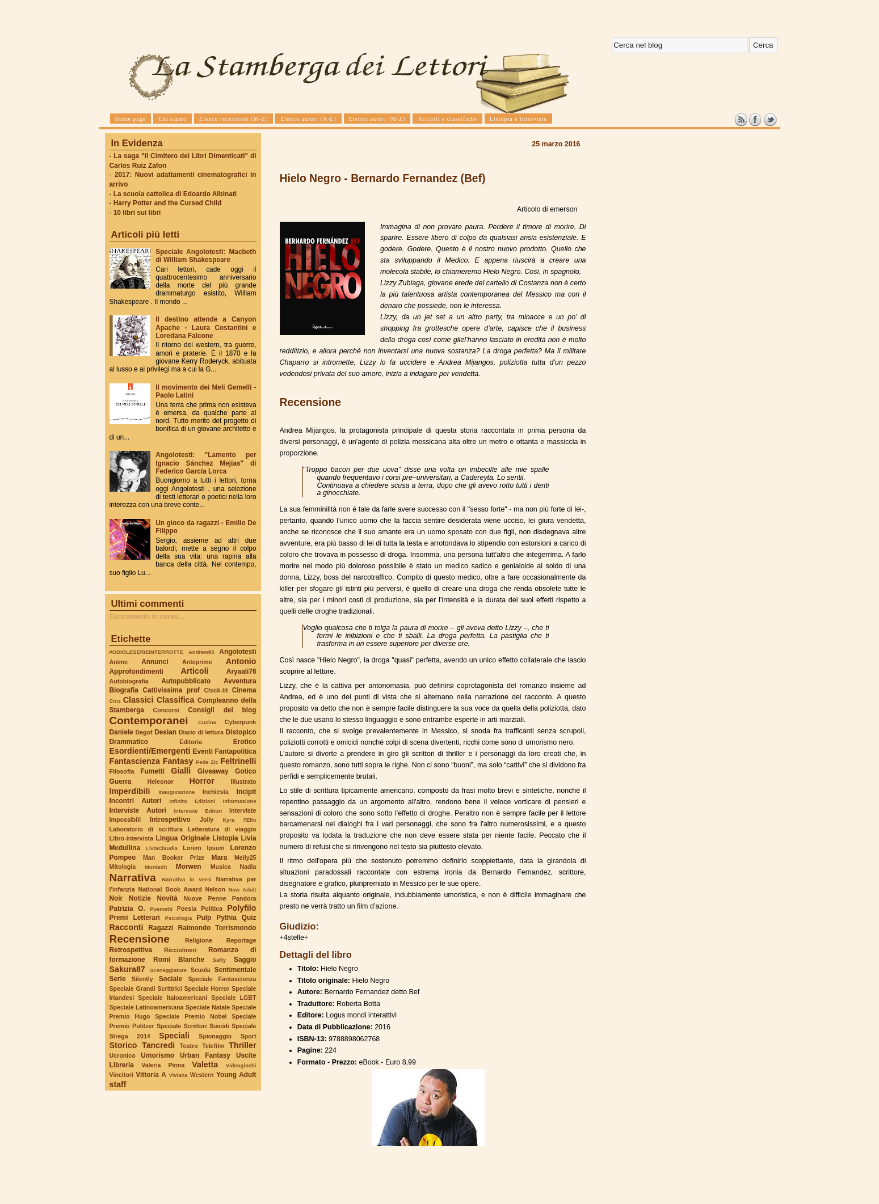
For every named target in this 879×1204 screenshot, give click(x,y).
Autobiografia (129, 681)
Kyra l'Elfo (239, 820)
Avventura (240, 681)
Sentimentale (235, 970)
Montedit (156, 867)
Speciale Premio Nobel (190, 1016)
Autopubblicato (186, 681)
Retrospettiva (131, 950)
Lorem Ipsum (204, 847)
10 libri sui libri (137, 213)
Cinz (115, 701)
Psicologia (178, 918)
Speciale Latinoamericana (147, 1007)
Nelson (215, 889)
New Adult (242, 889)
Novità (167, 898)
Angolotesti (237, 652)
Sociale (170, 979)
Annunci (154, 662)
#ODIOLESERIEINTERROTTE (146, 652)
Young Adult (236, 1075)
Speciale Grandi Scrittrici (146, 988)
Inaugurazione (176, 792)
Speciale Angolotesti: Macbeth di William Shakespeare (205, 256)
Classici (138, 699)
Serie (118, 979)
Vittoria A (151, 1075)
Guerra (121, 781)
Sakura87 (127, 969)
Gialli (181, 770)
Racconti (127, 927)
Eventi (203, 751)
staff (118, 1084)
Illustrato (243, 781)
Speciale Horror (206, 988)
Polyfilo (241, 907)
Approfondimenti (136, 671)
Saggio (245, 960)
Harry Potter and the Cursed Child (167, 203)
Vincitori (121, 1074)
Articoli (195, 670)
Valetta (205, 1064)
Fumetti (152, 771)
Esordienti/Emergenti (150, 750)
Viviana (178, 1075)
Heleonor (160, 781)
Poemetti (161, 909)
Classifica (175, 699)
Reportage (241, 940)
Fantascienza (135, 761)
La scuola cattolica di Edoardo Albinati (175, 194)
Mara (220, 857)
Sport (248, 1036)
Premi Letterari (135, 918)
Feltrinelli (238, 761)
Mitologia (123, 866)
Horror (201, 780)
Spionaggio (215, 1036)
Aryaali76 (241, 671)
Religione (198, 940)
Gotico (245, 771)
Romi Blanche (178, 960)
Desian (165, 732)
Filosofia (122, 771)
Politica (211, 908)
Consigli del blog (222, 710)
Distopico (241, 732)
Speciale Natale (208, 1007)
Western (202, 1074)
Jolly (206, 819)
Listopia (225, 838)
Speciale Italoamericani (172, 997)
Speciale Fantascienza (222, 978)
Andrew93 (201, 652)
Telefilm (213, 1045)
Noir (116, 898)
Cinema (244, 690)
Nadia (247, 866)
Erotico (244, 742)
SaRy (219, 960)
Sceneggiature (168, 970)
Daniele (121, 732)
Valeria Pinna (162, 1065)
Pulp (204, 918)
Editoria (190, 741)
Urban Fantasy (205, 1055)
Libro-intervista (132, 838)
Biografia (124, 690)
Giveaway (213, 771)
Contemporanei (149, 720)
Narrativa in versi (186, 879)
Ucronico (123, 1055)
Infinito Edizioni (192, 801)
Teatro (189, 1045)
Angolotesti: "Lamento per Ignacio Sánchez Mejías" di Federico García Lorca (205, 463)
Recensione (140, 939)
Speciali (174, 1035)
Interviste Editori (198, 811)
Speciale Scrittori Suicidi (193, 1026)
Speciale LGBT (233, 997)
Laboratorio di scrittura (146, 829)
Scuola (201, 969)
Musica (221, 866)
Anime (119, 661)
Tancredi (158, 1045)
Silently (142, 978)
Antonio (241, 661)
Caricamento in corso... (147, 616)
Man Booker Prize (173, 857)
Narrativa (133, 878)
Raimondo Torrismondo (217, 928)
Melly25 (245, 857)
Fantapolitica (235, 751)
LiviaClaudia (162, 848)
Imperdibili (130, 791)
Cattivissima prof (170, 690)
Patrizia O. (127, 908)
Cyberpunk (240, 722)
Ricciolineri (180, 950)
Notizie (140, 898)
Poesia (186, 908)
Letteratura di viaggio (222, 829)
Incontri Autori (136, 801)
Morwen (188, 867)
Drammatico (129, 742)
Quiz (249, 918)
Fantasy (178, 761)
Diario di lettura (201, 732)
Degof (143, 732)
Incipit (246, 792)
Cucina (207, 722)
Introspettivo (170, 819)
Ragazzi (160, 928)
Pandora (244, 898)
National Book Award (169, 889)
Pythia (226, 918)
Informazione (239, 801)
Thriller (242, 1045)
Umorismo (157, 1055)
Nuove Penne (204, 898)
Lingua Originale (183, 838)
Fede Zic (207, 762)
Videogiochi (241, 1065)
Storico (123, 1045)
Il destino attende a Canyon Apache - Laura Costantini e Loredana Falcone (205, 327)
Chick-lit (216, 690)
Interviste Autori (138, 810)
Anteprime (197, 661)
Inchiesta (216, 791)
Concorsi (166, 710)
